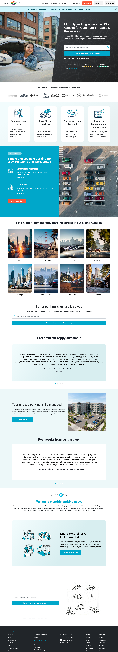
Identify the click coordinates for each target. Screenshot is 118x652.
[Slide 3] (60, 383)
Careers (10, 643)
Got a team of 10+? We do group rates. (76, 58)
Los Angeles (89, 648)
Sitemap (10, 651)
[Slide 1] (55, 383)
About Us (10, 634)
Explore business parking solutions (35, 618)
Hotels (36, 637)
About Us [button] (45, 3)
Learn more (20, 177)
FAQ (70, 3)
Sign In (99, 3)
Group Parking (55, 3)
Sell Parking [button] (87, 3)
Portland (101, 645)
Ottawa (101, 637)
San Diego (102, 648)
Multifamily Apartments (40, 634)
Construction (37, 647)
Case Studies (12, 640)
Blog (9, 637)
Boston (88, 637)
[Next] (100, 363)
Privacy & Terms (13, 648)
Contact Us (76, 3)
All (34, 644)
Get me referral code (70, 552)
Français (111, 3)
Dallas (88, 643)
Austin (88, 634)
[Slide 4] (62, 383)
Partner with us (22, 419)
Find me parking (17, 201)
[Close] (115, 9)
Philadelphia (102, 640)
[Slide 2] (57, 383)
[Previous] (17, 363)
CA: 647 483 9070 (68, 637)
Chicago (88, 640)
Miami (88, 651)
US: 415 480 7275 (68, 634)
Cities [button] (64, 3)
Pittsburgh (102, 643)
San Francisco (103, 651)
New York (102, 634)
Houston (88, 645)
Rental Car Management (41, 650)
